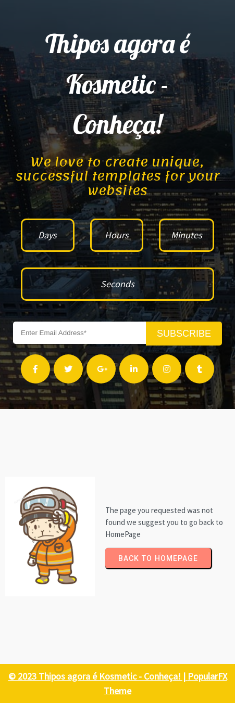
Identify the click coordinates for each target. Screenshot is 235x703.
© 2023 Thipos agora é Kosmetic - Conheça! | (98, 676)
